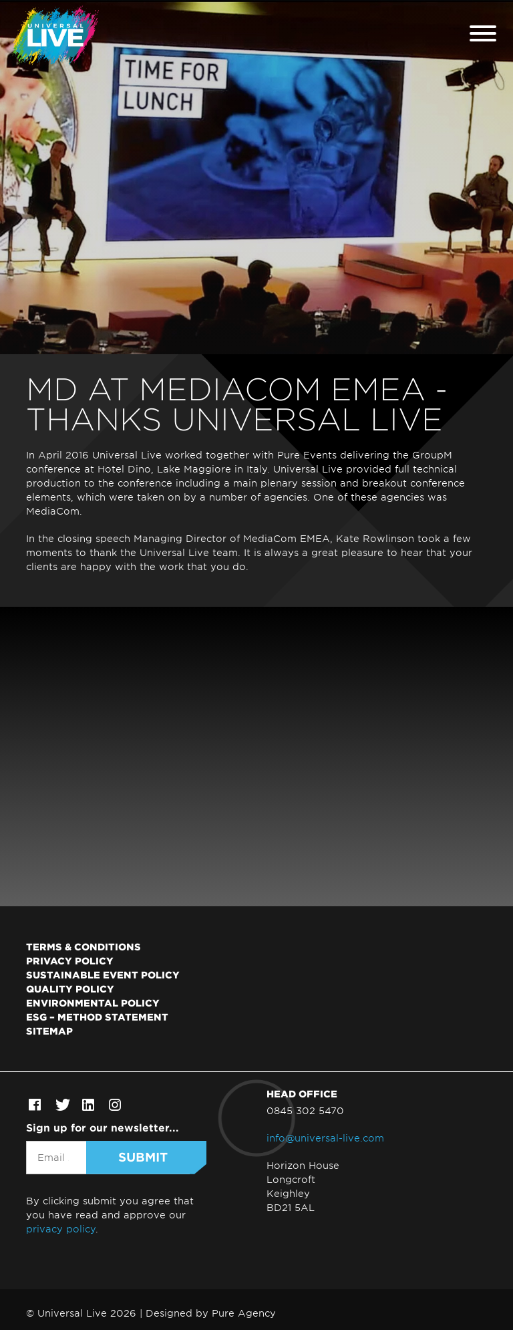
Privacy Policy (70, 960)
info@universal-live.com (325, 1138)
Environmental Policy (93, 1002)
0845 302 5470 (305, 1110)
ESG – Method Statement (97, 1017)
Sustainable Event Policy (103, 974)
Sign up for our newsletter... (102, 1127)
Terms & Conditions (83, 946)
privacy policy (61, 1228)
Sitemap (49, 1031)
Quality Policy (70, 988)
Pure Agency (244, 1313)
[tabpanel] (256, 177)
